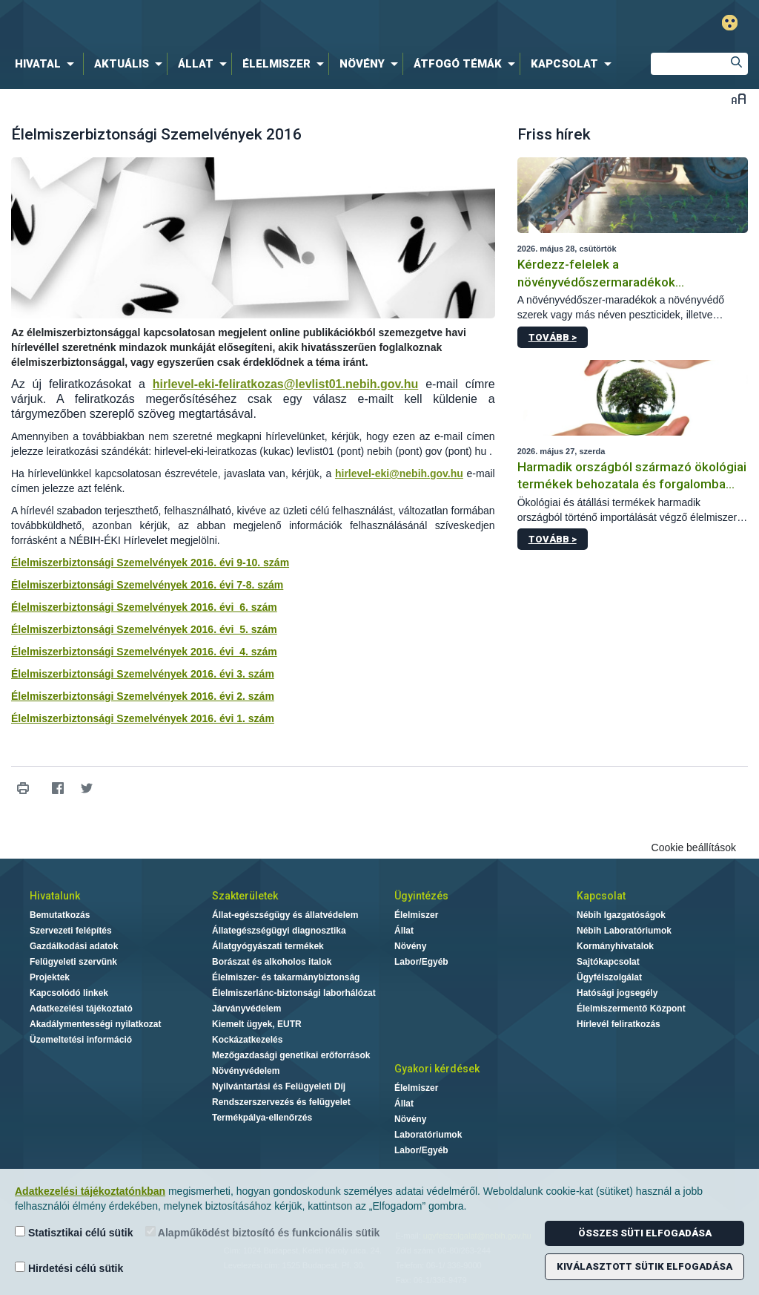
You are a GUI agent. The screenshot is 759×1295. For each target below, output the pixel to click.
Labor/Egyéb (421, 962)
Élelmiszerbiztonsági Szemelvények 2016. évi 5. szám (144, 629)
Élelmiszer (416, 915)
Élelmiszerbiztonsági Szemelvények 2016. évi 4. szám (144, 652)
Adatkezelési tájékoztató (81, 1008)
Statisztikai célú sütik (74, 1232)
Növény (410, 946)
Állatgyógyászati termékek (268, 946)
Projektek (50, 977)
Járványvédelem (246, 1008)
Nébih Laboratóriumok (624, 930)
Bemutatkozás (60, 915)
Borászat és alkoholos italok (271, 962)
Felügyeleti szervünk (73, 962)
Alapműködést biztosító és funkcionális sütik (262, 1232)
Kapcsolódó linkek (69, 993)
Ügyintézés (421, 896)
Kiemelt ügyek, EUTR (257, 1024)
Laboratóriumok (428, 1135)
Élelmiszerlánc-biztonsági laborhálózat (294, 993)
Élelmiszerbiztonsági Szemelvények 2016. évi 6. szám (144, 607)
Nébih (225, 23)
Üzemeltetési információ (81, 1040)
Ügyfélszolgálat (609, 977)
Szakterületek (245, 896)
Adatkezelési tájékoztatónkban (90, 1191)
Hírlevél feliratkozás (618, 1024)
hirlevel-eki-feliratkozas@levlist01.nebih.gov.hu (286, 384)
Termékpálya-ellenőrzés (262, 1117)
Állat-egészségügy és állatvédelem (285, 915)
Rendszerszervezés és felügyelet (281, 1102)
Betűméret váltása (738, 98)
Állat (404, 930)
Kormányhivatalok (615, 946)
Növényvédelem (245, 1071)
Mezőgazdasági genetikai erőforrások (291, 1055)
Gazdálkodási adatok (74, 946)
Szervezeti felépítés (71, 930)
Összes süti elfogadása (645, 1233)
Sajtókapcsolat (608, 962)
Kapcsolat (601, 896)
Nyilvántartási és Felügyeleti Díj (278, 1086)
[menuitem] (47, 64)
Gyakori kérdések (437, 1069)
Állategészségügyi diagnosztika (279, 930)
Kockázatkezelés (247, 1040)
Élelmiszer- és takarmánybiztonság (285, 977)
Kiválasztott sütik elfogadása (644, 1266)
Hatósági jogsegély (617, 993)
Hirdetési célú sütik (69, 1268)
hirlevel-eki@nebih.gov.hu (399, 473)
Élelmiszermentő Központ (631, 1008)
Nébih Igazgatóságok (621, 915)
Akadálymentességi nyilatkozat (95, 1024)
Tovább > (552, 337)
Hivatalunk (55, 896)
